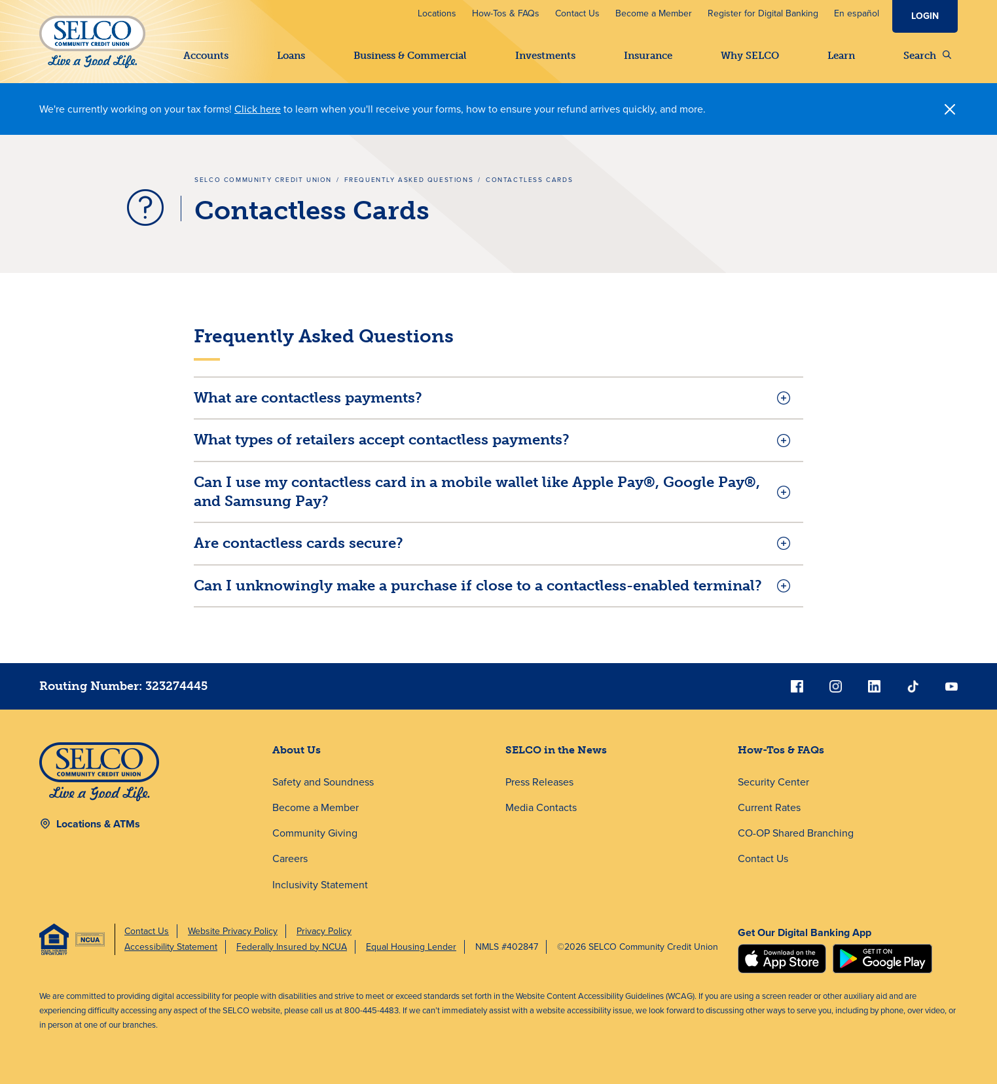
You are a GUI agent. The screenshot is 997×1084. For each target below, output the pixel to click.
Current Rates (769, 807)
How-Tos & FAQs (505, 13)
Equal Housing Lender (411, 947)
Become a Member (653, 13)
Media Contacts (541, 807)
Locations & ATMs (98, 823)
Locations (437, 13)
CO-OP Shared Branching (796, 832)
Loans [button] (291, 56)
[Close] (950, 109)
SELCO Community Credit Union (263, 180)
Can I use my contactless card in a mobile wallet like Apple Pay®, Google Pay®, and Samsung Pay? (477, 491)
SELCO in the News (556, 750)
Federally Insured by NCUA (291, 947)
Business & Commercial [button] (410, 56)
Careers (290, 859)
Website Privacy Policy (233, 931)
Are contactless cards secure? (298, 543)
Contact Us (577, 13)
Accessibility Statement (170, 947)
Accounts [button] (205, 56)
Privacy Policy (324, 931)
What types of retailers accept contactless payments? (382, 439)
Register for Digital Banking (763, 13)
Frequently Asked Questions (409, 180)
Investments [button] (545, 56)
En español (856, 13)
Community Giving (314, 832)
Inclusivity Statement (320, 884)
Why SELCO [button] (750, 56)
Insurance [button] (648, 56)
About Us (296, 750)
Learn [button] (841, 56)
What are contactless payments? (308, 397)
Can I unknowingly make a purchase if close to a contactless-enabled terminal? (478, 585)
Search (927, 56)
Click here (257, 109)
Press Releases (539, 781)
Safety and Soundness (323, 781)
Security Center (773, 781)
